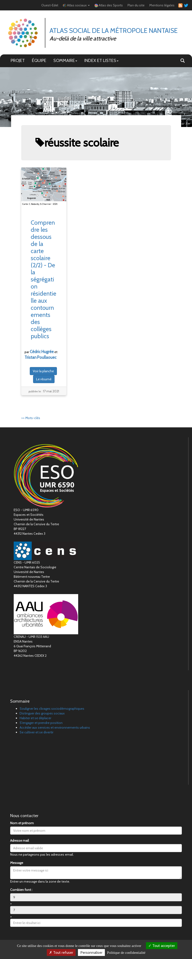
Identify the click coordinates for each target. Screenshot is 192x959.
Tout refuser (61, 952)
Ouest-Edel (49, 5)
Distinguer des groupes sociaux (42, 713)
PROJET (18, 60)
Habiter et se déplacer (35, 718)
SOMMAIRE (65, 60)
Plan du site (136, 5)
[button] (182, 61)
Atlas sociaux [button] (76, 5)
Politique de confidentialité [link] (126, 953)
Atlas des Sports (108, 5)
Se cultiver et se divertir (36, 732)
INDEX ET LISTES (101, 60)
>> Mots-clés (30, 418)
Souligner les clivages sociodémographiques (52, 708)
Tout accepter (161, 945)
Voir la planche (43, 371)
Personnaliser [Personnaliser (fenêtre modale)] (91, 952)
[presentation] (46, 939)
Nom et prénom (22, 823)
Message (16, 863)
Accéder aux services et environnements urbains (55, 727)
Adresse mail (19, 840)
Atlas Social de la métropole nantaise (114, 30)
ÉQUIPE (39, 60)
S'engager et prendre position (41, 723)
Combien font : (21, 890)
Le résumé (43, 379)
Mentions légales (162, 5)
